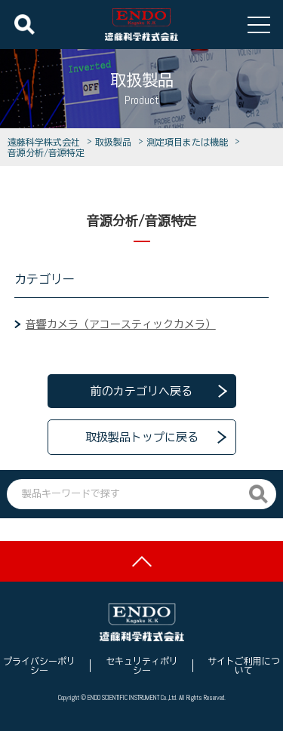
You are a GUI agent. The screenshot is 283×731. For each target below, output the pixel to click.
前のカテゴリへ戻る (141, 391)
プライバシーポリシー (39, 665)
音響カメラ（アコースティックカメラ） (121, 324)
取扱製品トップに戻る (141, 437)
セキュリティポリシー (142, 665)
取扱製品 (115, 141)
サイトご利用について (244, 665)
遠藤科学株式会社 (46, 141)
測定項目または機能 (189, 141)
